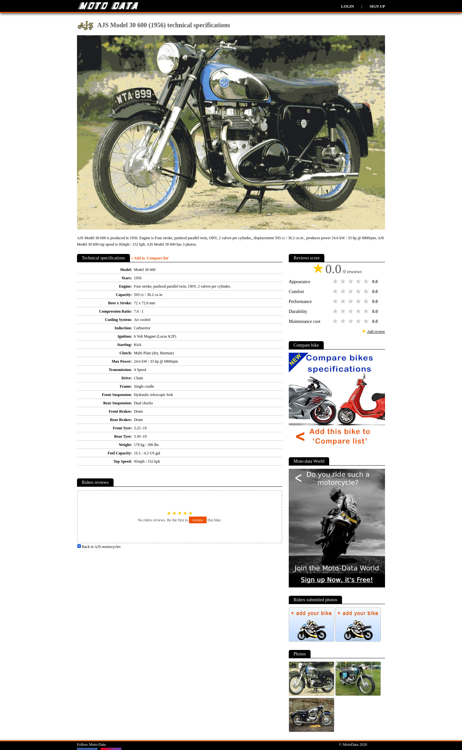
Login (347, 6)
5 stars (367, 281)
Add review (376, 331)
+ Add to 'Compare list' (150, 258)
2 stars (343, 281)
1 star (336, 281)
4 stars (359, 281)
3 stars (351, 281)
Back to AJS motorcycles (99, 546)
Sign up (377, 6)
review (198, 520)
